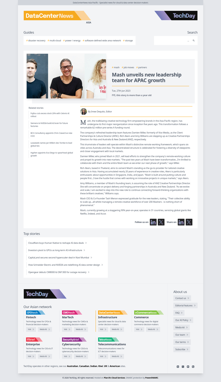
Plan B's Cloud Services (114, 377)
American (115, 366)
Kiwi (100, 366)
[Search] (173, 40)
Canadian (84, 366)
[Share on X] (189, 222)
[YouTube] (188, 367)
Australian (72, 366)
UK (105, 366)
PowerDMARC (151, 377)
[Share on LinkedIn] (181, 222)
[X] (183, 367)
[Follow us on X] (161, 222)
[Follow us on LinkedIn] (153, 222)
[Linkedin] (178, 367)
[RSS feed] (193, 367)
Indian (93, 366)
